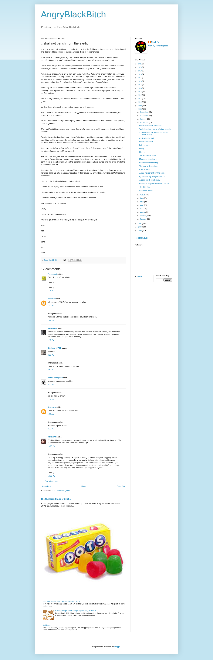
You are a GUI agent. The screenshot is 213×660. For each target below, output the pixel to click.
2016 (140, 81)
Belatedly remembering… (149, 163)
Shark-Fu (155, 42)
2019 (140, 71)
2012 (140, 95)
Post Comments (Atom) (61, 491)
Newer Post (46, 486)
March (142, 212)
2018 (140, 74)
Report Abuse (141, 238)
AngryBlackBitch (73, 14)
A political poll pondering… (149, 180)
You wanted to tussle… (148, 156)
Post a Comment (51, 481)
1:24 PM (51, 320)
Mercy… (142, 149)
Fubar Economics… (147, 142)
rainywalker (52, 328)
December (144, 112)
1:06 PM (51, 291)
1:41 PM (51, 340)
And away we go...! (146, 190)
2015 (140, 85)
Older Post (121, 486)
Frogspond (52, 274)
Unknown (52, 299)
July (141, 198)
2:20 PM (51, 355)
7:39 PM (51, 399)
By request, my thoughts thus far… (153, 176)
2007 (140, 224)
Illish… (142, 152)
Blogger (117, 647)
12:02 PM (51, 476)
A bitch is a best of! (146, 138)
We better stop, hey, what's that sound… (155, 129)
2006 (140, 227)
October (143, 119)
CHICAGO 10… (145, 169)
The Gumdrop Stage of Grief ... (56, 499)
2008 (140, 109)
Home (83, 486)
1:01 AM (51, 414)
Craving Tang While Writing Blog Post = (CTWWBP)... (76, 611)
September (144, 123)
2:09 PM (51, 429)
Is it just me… (144, 145)
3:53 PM (51, 370)
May (142, 205)
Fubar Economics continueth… (151, 126)
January (143, 219)
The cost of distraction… (149, 166)
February (143, 216)
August (143, 195)
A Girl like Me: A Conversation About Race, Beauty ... (153, 134)
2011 (140, 99)
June (142, 202)
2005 (140, 231)
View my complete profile (158, 46)
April (142, 209)
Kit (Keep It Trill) (54, 348)
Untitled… (47, 625)
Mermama (52, 437)
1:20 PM (51, 306)
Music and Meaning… (148, 159)
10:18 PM (51, 446)
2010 (140, 102)
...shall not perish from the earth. (152, 173)
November (144, 116)
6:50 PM (51, 384)
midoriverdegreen (55, 378)
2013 (140, 92)
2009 (140, 106)
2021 (140, 64)
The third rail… (145, 187)
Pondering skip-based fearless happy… (154, 183)
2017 (140, 78)
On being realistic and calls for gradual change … (62, 601)
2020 (140, 67)
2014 (140, 88)
